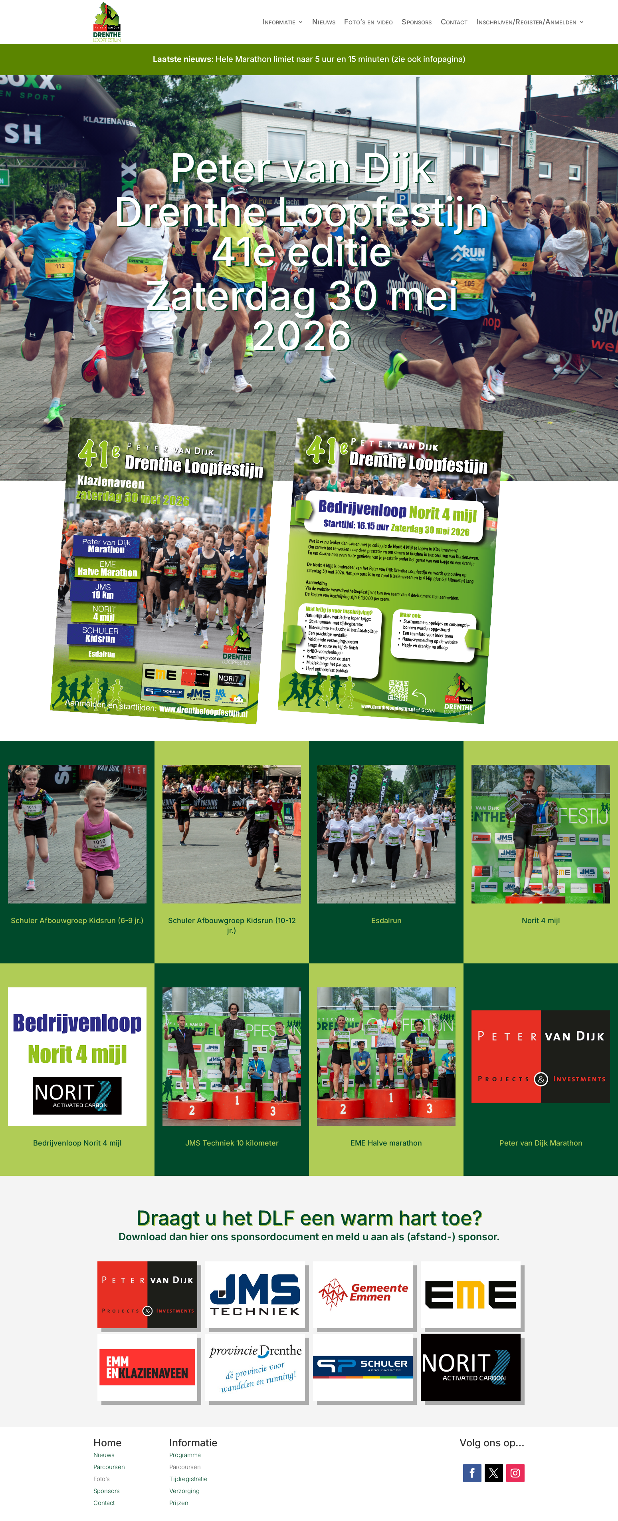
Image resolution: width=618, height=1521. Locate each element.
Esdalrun (386, 919)
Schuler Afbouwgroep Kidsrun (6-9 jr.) (77, 919)
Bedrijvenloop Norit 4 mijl (77, 1141)
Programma (185, 1453)
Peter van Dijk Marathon (540, 1141)
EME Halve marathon (386, 1141)
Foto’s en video (368, 22)
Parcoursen (109, 1465)
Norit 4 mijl (541, 919)
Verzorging (184, 1489)
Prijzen (178, 1501)
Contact (454, 22)
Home (107, 1441)
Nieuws (323, 22)
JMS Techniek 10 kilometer (232, 1141)
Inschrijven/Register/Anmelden (526, 22)
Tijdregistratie (188, 1477)
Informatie (279, 22)
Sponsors (417, 22)
